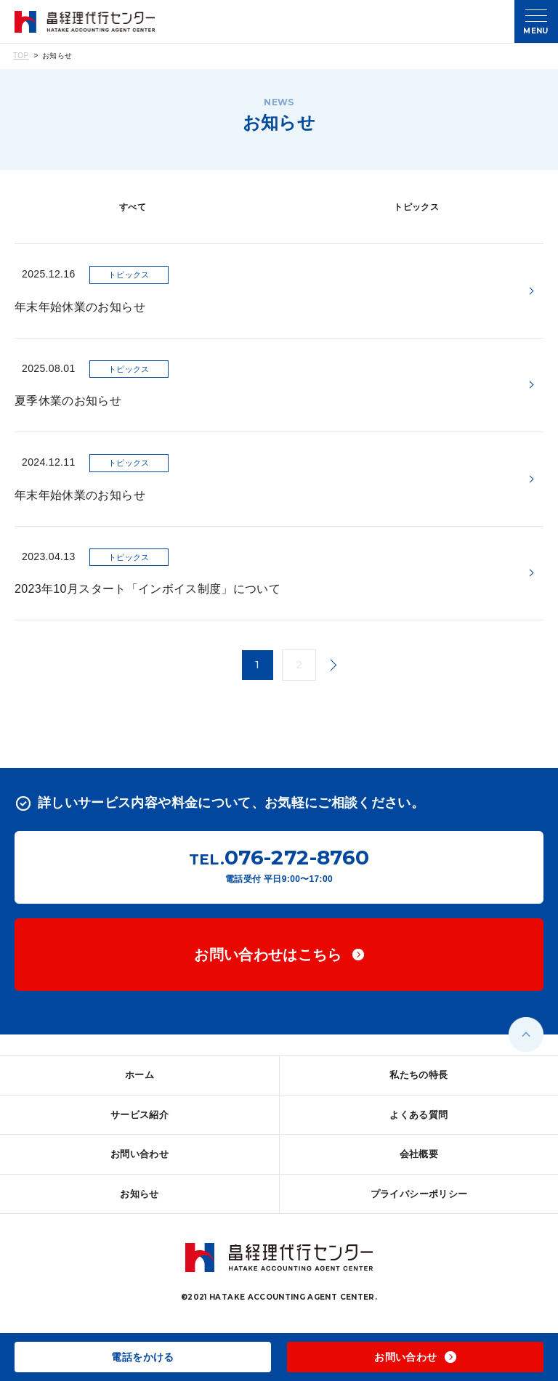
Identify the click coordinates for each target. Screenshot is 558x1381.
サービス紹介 (139, 1114)
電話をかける (142, 1357)
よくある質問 (418, 1114)
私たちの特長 (418, 1074)
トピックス (416, 207)
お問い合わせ (139, 1154)
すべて (132, 207)
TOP (20, 56)
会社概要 (419, 1154)
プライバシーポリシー (419, 1193)
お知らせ (139, 1193)
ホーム (139, 1074)
